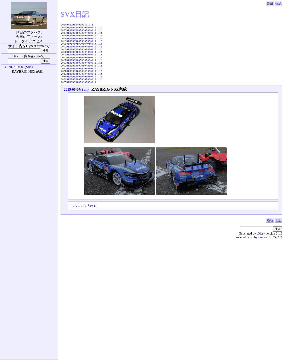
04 (68, 24)
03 (74, 27)
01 (68, 27)
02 (71, 27)
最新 (270, 4)
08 (80, 24)
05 (71, 24)
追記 (278, 4)
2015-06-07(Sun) (76, 89)
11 (88, 24)
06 (74, 24)
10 (86, 24)
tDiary (261, 233)
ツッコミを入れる (83, 205)
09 (82, 24)
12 (91, 24)
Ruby (253, 237)
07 (76, 24)
